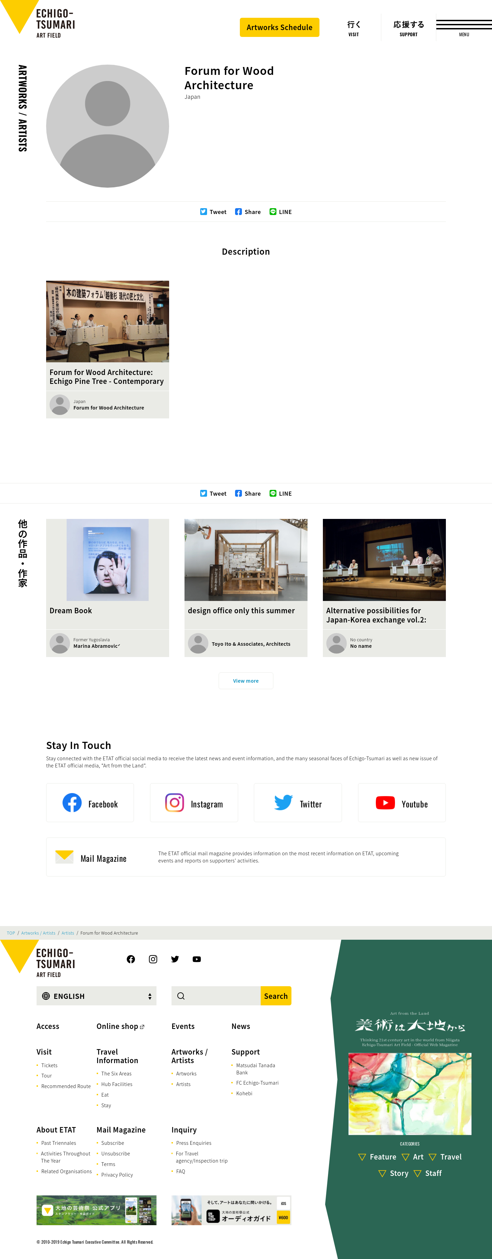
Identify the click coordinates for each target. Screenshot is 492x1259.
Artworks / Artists (23, 108)
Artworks (186, 1073)
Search (276, 996)
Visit (44, 1052)
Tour (46, 1075)
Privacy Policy (117, 1174)
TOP (11, 933)
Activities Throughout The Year (66, 1157)
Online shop (118, 1026)
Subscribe (112, 1142)
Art (418, 1157)
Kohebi (244, 1093)
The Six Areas (116, 1073)
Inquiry (184, 1130)
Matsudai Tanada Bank (255, 1069)
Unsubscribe (115, 1153)
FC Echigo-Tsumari (257, 1082)
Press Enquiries (193, 1142)
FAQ (181, 1171)
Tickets (49, 1065)
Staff (433, 1173)
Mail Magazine (121, 1130)
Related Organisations (66, 1171)
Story (399, 1173)
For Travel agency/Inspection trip (202, 1157)
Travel (451, 1157)
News (240, 1026)
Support (245, 1052)
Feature (383, 1157)
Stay (106, 1105)
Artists (68, 933)
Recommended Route (66, 1086)
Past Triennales (58, 1142)
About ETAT (56, 1130)
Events (183, 1026)
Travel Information (118, 1056)
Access (48, 1026)
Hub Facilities (117, 1084)
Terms (108, 1164)
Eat (105, 1094)
